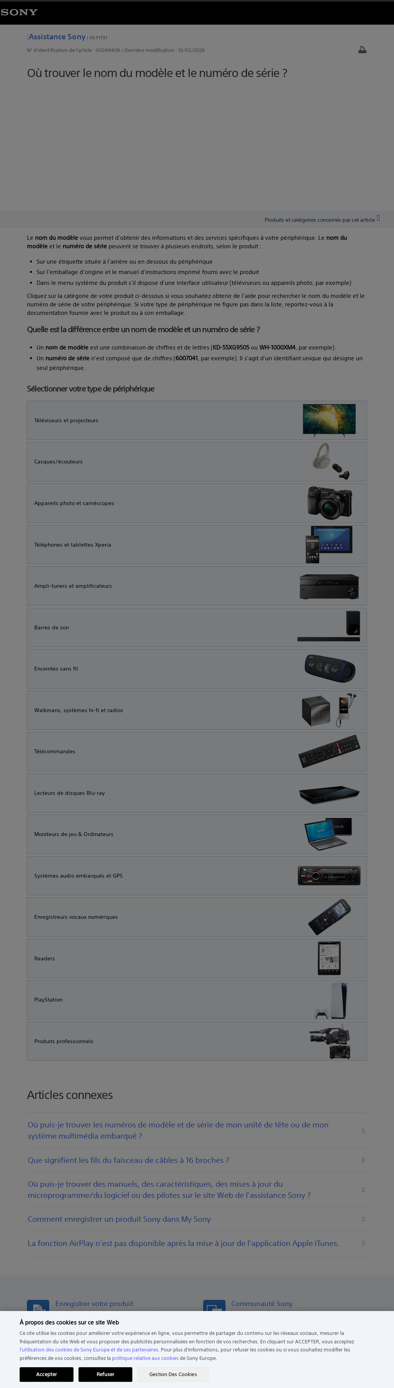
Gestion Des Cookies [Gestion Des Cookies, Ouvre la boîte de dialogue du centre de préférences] (173, 1374)
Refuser (105, 1374)
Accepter (46, 1374)
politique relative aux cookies (145, 1358)
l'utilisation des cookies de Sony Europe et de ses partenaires (89, 1349)
